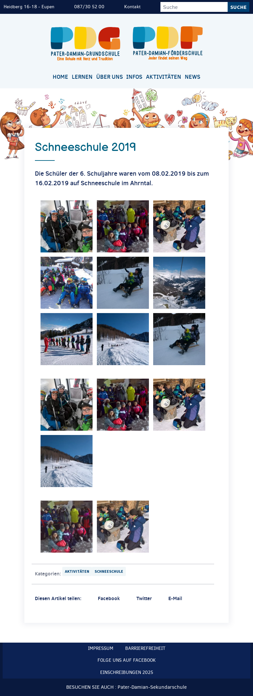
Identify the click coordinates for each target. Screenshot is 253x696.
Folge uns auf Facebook (127, 660)
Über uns (109, 77)
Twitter (144, 598)
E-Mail (175, 598)
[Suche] (194, 7)
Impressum (100, 648)
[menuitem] (60, 77)
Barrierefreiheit (145, 648)
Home (60, 77)
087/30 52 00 (89, 7)
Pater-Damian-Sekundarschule (152, 687)
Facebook (109, 598)
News (192, 77)
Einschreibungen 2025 (126, 672)
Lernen (82, 77)
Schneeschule (109, 571)
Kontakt (132, 7)
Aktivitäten (163, 77)
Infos (134, 77)
